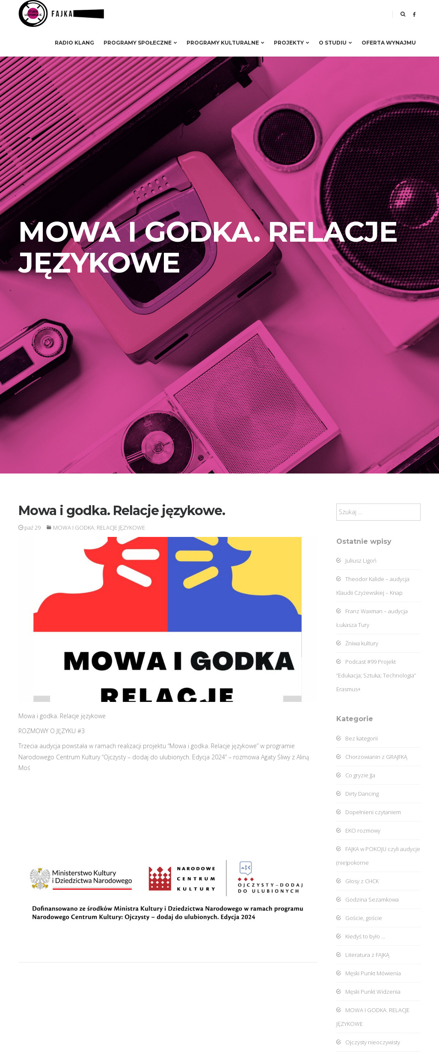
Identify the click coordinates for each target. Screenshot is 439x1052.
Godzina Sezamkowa (367, 899)
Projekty (291, 42)
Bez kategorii (357, 738)
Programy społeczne (140, 42)
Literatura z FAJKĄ (362, 955)
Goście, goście (359, 918)
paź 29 (29, 527)
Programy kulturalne (225, 42)
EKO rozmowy (358, 830)
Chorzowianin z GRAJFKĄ (371, 757)
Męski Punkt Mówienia (368, 973)
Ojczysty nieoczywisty (368, 1042)
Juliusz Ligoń (356, 560)
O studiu (335, 42)
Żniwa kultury (357, 643)
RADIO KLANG (74, 42)
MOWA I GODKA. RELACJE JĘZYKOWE (99, 527)
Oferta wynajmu (389, 42)
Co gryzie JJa (355, 775)
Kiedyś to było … (360, 936)
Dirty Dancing (357, 793)
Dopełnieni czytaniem (368, 812)
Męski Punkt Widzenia (368, 991)
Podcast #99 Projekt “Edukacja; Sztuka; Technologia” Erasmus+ (376, 675)
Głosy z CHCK (357, 881)
